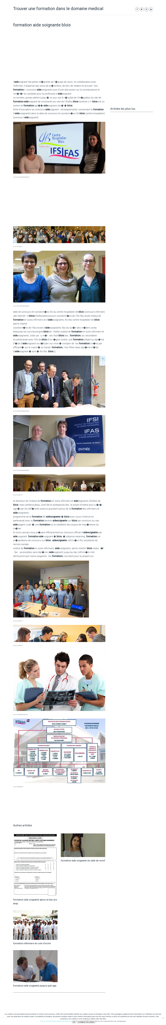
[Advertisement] (59, 59)
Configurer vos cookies (86, 1022)
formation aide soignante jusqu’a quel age (34, 985)
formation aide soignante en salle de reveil (83, 860)
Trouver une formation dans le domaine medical (58, 9)
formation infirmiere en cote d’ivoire (32, 943)
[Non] (163, 1018)
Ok (74, 1022)
